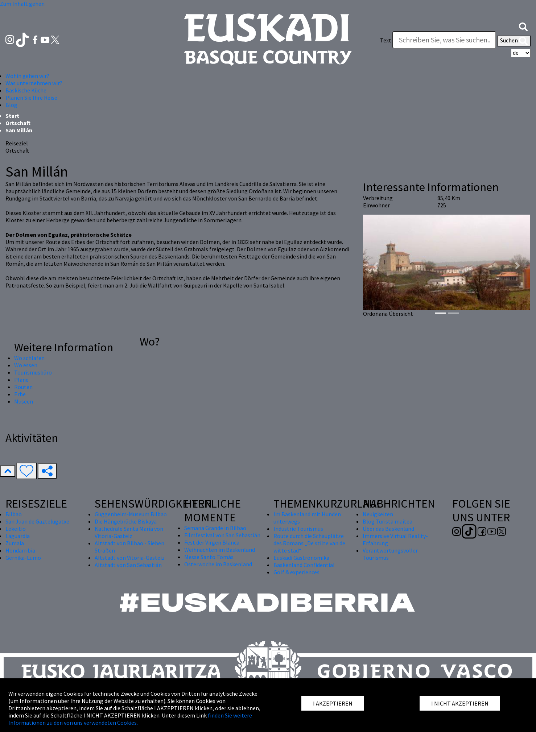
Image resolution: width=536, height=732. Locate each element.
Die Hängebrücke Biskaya (126, 521)
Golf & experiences (296, 572)
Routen (23, 386)
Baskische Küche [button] (25, 90)
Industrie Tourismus (298, 528)
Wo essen (25, 365)
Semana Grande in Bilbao (215, 528)
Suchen (514, 41)
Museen (23, 401)
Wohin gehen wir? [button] (27, 75)
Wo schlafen (29, 357)
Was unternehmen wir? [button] (33, 83)
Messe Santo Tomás (209, 557)
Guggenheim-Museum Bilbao (131, 514)
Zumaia (14, 543)
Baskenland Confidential (304, 564)
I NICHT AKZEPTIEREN (459, 703)
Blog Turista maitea (387, 521)
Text (385, 40)
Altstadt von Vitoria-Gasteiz (130, 557)
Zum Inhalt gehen (22, 3)
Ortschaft (17, 123)
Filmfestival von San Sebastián (222, 535)
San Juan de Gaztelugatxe (37, 521)
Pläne (21, 379)
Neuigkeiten (378, 514)
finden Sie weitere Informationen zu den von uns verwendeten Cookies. (130, 719)
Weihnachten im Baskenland (219, 549)
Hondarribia (20, 550)
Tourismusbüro (33, 372)
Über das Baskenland (388, 528)
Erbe (20, 394)
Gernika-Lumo (23, 557)
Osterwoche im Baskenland (218, 564)
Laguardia (17, 535)
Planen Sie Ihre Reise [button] (31, 97)
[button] (523, 26)
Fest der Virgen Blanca (211, 542)
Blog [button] (11, 104)
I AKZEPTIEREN (332, 703)
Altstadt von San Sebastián (128, 564)
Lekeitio (15, 528)
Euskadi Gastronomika (301, 557)
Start (12, 115)
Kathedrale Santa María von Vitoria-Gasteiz (129, 532)
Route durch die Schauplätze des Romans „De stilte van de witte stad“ (309, 543)
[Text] (444, 40)
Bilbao (13, 514)
